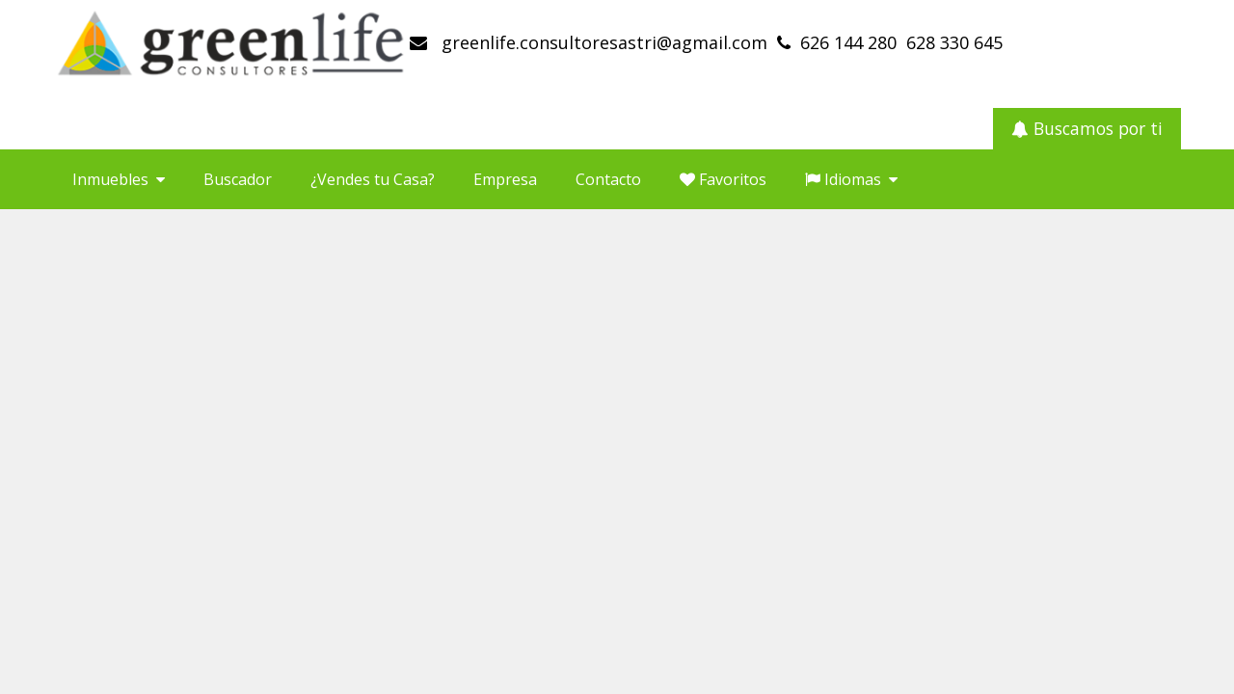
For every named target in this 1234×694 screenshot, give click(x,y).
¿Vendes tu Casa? (372, 179)
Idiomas (851, 179)
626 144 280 (848, 42)
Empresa (505, 179)
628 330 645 (954, 42)
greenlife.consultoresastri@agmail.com (602, 42)
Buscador (237, 179)
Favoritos (723, 179)
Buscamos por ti (1087, 128)
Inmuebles (118, 179)
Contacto (608, 179)
